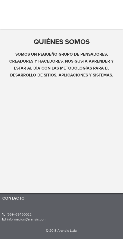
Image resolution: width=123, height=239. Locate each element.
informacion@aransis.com (24, 219)
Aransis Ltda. (22, 10)
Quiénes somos (62, 41)
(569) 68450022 (17, 214)
